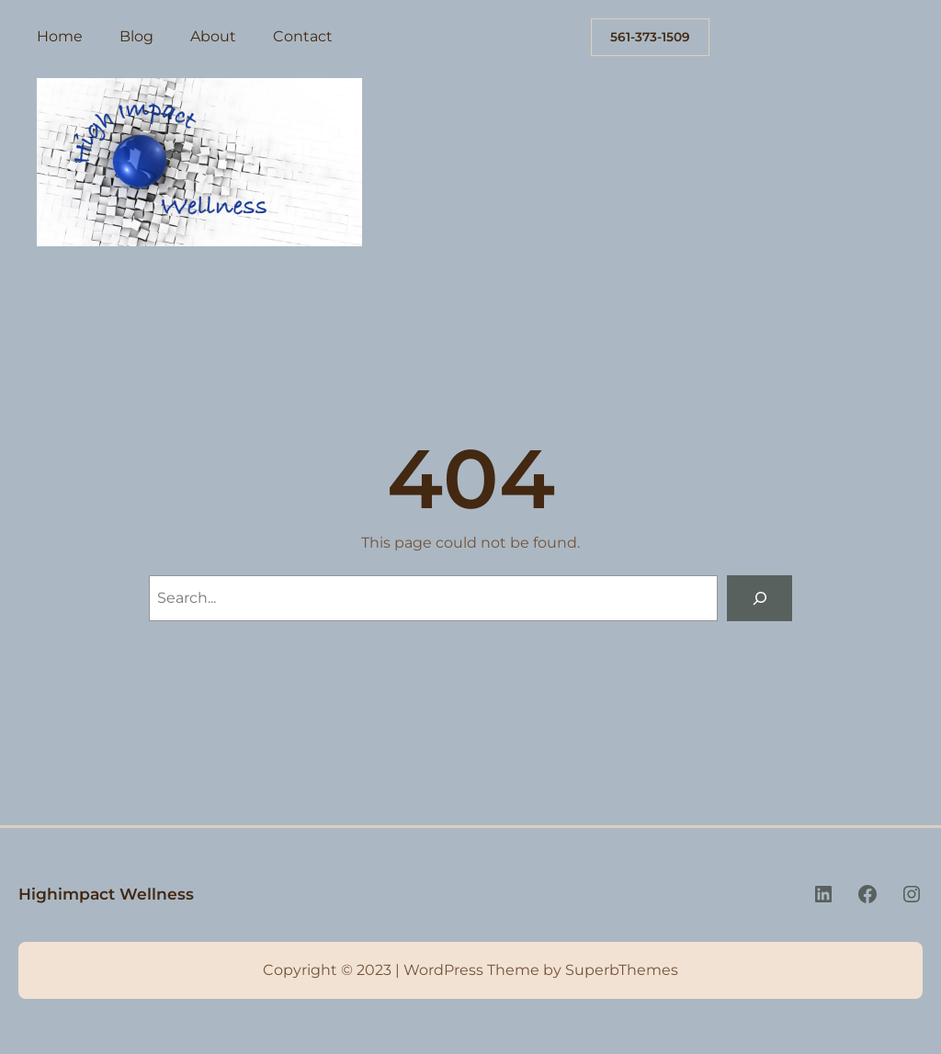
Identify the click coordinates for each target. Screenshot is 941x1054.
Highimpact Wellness (106, 893)
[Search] (759, 597)
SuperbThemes (621, 970)
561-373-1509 (650, 36)
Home (60, 36)
